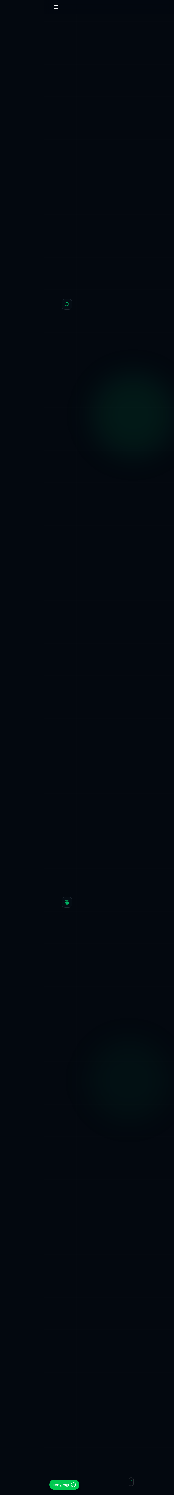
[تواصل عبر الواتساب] (20, 1485)
